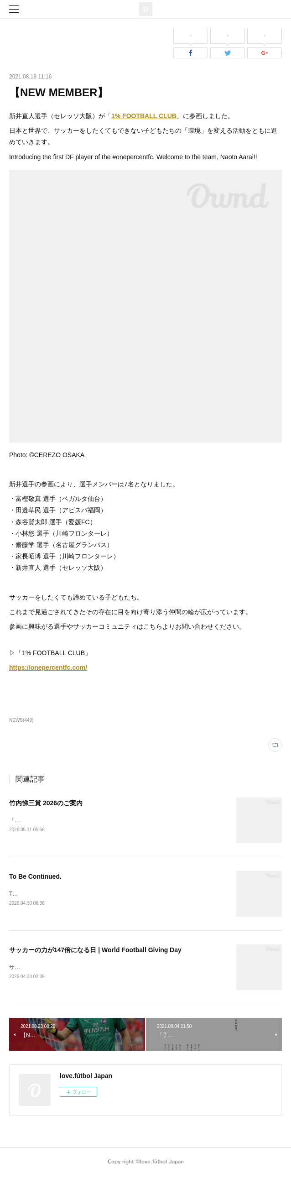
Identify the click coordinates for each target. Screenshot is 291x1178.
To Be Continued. (35, 877)
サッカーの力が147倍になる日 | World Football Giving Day (95, 951)
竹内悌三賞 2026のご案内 (46, 803)
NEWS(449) (21, 720)
